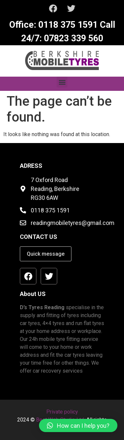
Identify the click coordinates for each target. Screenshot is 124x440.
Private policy (62, 412)
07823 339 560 (72, 38)
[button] (62, 82)
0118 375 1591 (67, 24)
